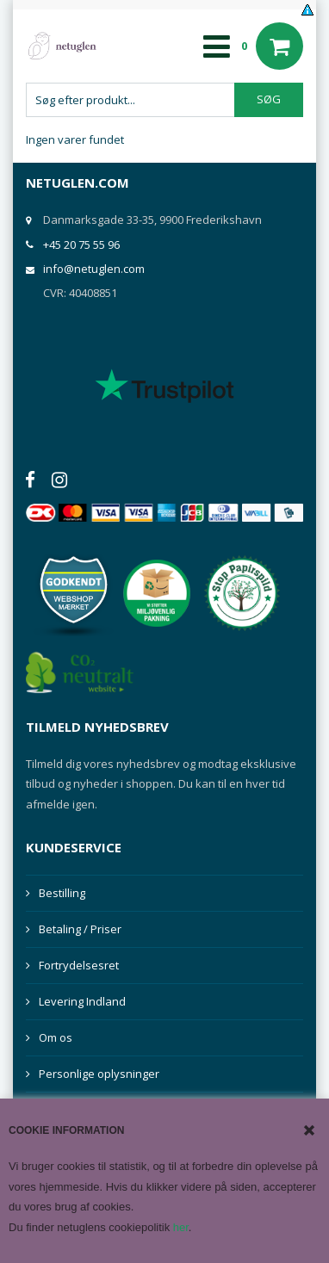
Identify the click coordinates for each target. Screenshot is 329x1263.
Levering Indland (82, 1001)
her (181, 1227)
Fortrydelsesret (79, 965)
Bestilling (62, 893)
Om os (55, 1037)
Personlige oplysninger (99, 1073)
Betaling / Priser (80, 929)
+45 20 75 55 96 (81, 244)
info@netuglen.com (94, 268)
